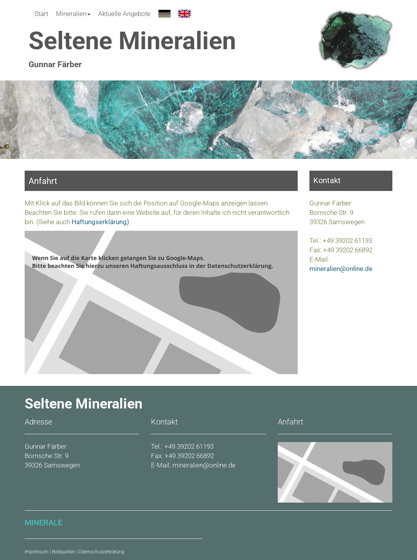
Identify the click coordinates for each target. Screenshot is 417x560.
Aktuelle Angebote (124, 14)
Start (41, 14)
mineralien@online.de (340, 269)
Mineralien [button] (73, 14)
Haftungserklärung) (99, 222)
